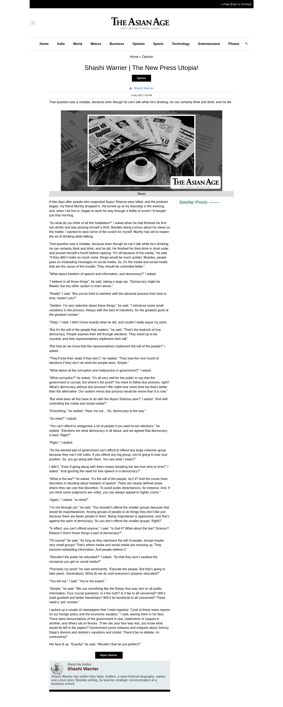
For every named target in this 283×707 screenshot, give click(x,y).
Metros (96, 44)
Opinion (139, 44)
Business (117, 44)
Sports (158, 44)
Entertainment (209, 44)
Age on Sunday (241, 4)
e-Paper (226, 4)
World (77, 44)
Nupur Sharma (109, 655)
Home (44, 44)
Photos (233, 44)
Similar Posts (193, 202)
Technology (181, 44)
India (61, 44)
